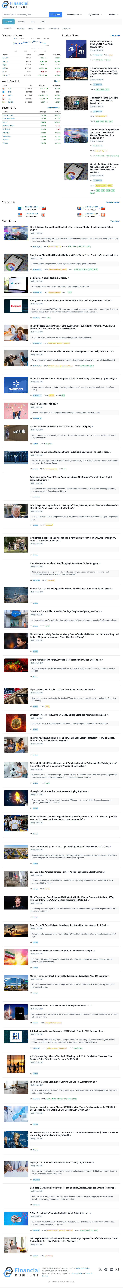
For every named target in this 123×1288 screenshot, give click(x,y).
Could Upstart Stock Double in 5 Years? (49, 278)
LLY (105, 60)
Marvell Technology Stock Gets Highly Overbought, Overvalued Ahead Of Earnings (69, 976)
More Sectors (53, 107)
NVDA (107, 89)
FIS (101, 60)
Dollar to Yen (32, 213)
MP (92, 1230)
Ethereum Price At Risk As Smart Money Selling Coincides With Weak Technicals (69, 715)
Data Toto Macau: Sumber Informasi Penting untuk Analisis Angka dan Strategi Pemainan (73, 1188)
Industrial (6, 133)
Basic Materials (8, 115)
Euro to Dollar (31, 206)
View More (115, 35)
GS (65, 469)
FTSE (9, 89)
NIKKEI (10, 95)
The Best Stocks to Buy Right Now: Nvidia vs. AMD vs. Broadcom (104, 101)
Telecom (5, 140)
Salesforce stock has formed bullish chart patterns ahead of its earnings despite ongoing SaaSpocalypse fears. (74, 620)
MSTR (47, 783)
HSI (9, 99)
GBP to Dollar (91, 206)
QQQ (4, 65)
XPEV (50, 444)
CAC (9, 92)
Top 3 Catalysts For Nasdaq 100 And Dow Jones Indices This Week (62, 690)
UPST (69, 292)
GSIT (75, 1048)
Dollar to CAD (91, 213)
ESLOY (53, 1099)
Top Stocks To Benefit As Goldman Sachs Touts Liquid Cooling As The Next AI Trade (70, 452)
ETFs (32, 22)
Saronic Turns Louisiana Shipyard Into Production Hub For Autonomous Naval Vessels (71, 589)
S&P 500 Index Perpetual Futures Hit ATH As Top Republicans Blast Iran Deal (67, 872)
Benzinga (35, 444)
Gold (4, 68)
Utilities (5, 143)
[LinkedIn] (111, 1273)
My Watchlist (94, 15)
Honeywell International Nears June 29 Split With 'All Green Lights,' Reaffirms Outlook (71, 300)
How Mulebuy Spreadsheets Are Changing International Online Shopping (65, 563)
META (64, 1099)
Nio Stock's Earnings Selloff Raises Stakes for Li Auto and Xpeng (61, 427)
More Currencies (112, 202)
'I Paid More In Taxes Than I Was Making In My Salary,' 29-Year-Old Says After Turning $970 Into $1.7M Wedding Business (73, 539)
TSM (117, 156)
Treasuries (67, 28)
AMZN (97, 156)
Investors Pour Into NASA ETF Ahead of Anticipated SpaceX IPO (61, 1006)
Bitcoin (5, 75)
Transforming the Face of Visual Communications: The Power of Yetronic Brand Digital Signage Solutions (71, 478)
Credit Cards (52, 343)
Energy (5, 122)
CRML (87, 1230)
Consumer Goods (9, 119)
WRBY (74, 1099)
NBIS (113, 190)
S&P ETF (5, 61)
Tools (43, 22)
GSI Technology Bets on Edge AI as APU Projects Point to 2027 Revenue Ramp (68, 1031)
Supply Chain (51, 580)
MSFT (102, 89)
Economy (59, 343)
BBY (106, 121)
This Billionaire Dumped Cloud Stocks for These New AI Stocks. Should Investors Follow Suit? (104, 133)
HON (48, 317)
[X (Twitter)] (100, 1273)
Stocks (21, 22)
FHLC (97, 60)
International (54, 28)
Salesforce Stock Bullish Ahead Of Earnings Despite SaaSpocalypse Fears (66, 611)
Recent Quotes (73, 15)
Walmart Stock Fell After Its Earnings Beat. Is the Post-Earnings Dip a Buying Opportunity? (73, 379)
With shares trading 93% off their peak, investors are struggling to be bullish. (61, 287)
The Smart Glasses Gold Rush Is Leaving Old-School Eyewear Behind (63, 1082)
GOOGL (108, 190)
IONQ (97, 89)
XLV (109, 60)
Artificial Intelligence (101, 116)
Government (49, 525)
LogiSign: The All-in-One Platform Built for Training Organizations (62, 1163)
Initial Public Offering (67, 366)
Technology (6, 136)
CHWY (87, 366)
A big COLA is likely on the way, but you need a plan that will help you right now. (62, 337)
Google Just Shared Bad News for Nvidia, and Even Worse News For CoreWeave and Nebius (103, 168)
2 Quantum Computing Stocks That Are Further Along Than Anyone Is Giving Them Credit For (104, 72)
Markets (8, 22)
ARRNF (82, 1230)
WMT (92, 366)
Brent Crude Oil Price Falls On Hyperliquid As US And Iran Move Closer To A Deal (69, 926)
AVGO (102, 121)
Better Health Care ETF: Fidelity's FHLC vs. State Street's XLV (101, 44)
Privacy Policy (77, 1274)
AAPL (48, 1099)
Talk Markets (36, 497)
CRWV (97, 190)
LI (46, 444)
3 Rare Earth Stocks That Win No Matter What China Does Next (60, 1214)
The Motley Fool (97, 55)
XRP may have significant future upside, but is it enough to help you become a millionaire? (66, 413)
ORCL (112, 156)
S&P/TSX (10, 102)
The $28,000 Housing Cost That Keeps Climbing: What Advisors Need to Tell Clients (70, 847)
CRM (47, 626)
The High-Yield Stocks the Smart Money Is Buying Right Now (59, 792)
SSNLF (69, 1099)
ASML (102, 156)
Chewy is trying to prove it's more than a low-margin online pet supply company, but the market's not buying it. (74, 360)
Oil (3, 72)
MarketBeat (36, 317)
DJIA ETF (5, 58)
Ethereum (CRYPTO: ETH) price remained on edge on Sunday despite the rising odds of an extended (70, 724)
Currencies (41, 28)
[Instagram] (117, 1273)
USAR (95, 1230)
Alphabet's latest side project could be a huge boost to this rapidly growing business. (64, 264)
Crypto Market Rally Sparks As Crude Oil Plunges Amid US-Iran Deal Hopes (66, 660)
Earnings (110, 185)
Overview (21, 28)
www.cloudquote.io (83, 1269)
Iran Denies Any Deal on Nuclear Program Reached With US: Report (62, 951)
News (30, 28)
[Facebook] (105, 1273)
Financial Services (8, 126)
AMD (97, 121)
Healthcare (6, 129)
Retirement (67, 343)
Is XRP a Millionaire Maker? (44, 404)
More (56, 81)
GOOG (102, 190)
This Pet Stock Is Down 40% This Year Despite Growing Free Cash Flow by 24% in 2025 (72, 351)
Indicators (112, 15)
